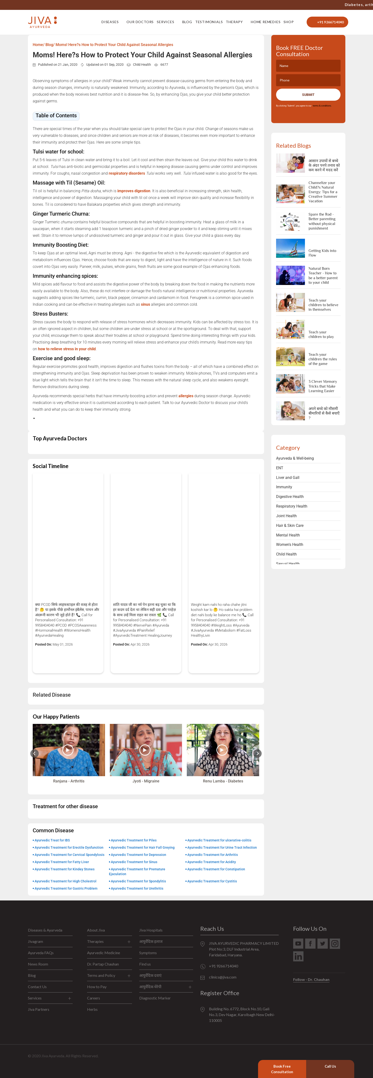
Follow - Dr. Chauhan (311, 979)
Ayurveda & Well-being (295, 458)
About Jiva (96, 930)
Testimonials (209, 22)
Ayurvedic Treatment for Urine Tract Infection (222, 847)
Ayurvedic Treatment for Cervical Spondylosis (69, 855)
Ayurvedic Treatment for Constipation (216, 869)
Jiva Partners (38, 1009)
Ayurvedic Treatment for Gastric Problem (66, 888)
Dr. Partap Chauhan (103, 964)
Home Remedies (265, 22)
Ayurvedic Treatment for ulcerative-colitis (219, 840)
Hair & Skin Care (289, 525)
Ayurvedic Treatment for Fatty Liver (62, 862)
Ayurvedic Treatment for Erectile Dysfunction (69, 847)
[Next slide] (257, 753)
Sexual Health (288, 564)
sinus (145, 304)
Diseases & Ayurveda (45, 930)
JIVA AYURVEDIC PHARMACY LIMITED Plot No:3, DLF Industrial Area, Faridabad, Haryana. (244, 949)
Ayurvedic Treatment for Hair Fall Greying (143, 847)
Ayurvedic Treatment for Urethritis (137, 888)
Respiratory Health (291, 506)
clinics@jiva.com (222, 977)
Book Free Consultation (282, 1069)
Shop (289, 22)
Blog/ (50, 44)
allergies (185, 396)
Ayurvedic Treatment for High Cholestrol (65, 881)
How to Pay (97, 986)
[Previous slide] (34, 753)
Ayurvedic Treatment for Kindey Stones (65, 869)
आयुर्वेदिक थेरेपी (150, 986)
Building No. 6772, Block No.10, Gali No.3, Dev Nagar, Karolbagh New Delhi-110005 (242, 1014)
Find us (145, 964)
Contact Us (37, 986)
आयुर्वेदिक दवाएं (150, 975)
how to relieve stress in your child (67, 349)
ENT (279, 468)
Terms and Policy (101, 975)
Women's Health (289, 544)
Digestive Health (290, 496)
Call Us (330, 1066)
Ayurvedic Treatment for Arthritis (212, 855)
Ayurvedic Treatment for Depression (138, 855)
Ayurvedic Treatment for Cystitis (212, 881)
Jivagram (35, 941)
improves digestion (133, 191)
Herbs (92, 1009)
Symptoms (148, 952)
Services (165, 22)
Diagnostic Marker (155, 998)
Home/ (38, 44)
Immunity (284, 487)
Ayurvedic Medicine (103, 952)
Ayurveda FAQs (41, 952)
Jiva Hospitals (151, 930)
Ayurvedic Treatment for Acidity (211, 862)
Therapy (234, 22)
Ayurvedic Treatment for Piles (134, 840)
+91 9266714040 (268, 4)
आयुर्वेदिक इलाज (151, 941)
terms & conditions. (322, 106)
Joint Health (286, 516)
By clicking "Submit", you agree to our (304, 106)
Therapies (95, 941)
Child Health (142, 64)
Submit (308, 95)
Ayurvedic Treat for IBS (52, 840)
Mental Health (288, 535)
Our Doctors (140, 22)
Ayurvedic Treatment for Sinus (134, 862)
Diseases (110, 22)
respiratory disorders (127, 173)
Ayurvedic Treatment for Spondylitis (138, 881)
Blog (187, 22)
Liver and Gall (287, 477)
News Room (38, 964)
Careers (93, 998)
